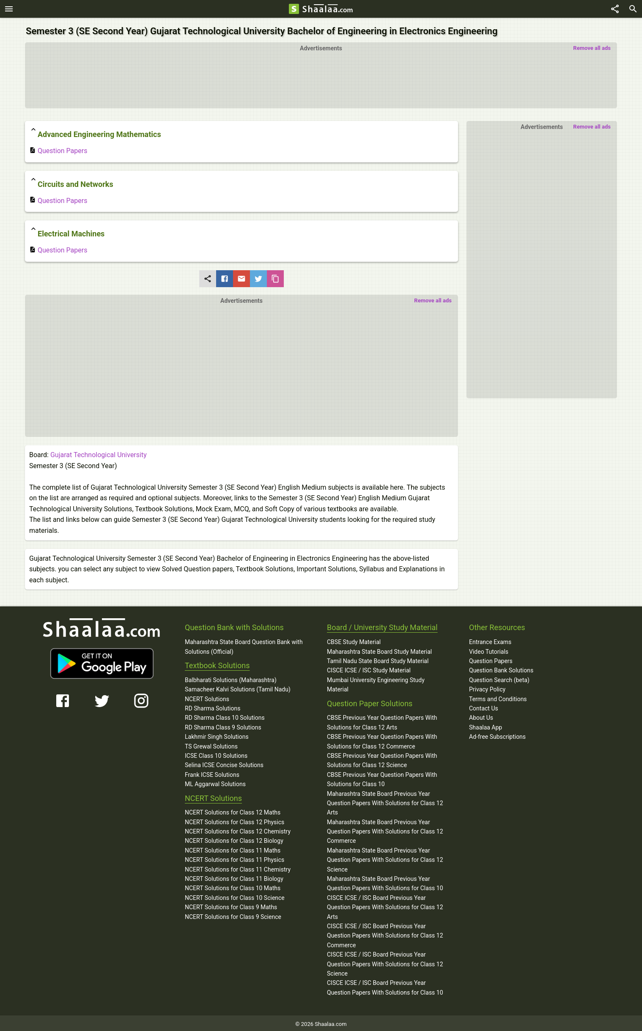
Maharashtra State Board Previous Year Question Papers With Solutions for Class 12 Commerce (385, 829)
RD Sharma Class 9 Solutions (223, 725)
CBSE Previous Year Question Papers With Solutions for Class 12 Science (382, 758)
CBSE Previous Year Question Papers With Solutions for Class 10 (382, 777)
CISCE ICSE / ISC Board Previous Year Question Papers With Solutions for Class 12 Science (385, 962)
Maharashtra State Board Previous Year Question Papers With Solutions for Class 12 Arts (385, 801)
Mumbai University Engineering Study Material (376, 683)
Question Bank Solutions (501, 668)
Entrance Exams (490, 639)
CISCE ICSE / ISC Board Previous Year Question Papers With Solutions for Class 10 (385, 985)
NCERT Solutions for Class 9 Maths (231, 905)
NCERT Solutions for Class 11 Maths (232, 848)
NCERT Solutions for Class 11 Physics (234, 857)
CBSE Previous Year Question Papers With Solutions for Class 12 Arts (382, 720)
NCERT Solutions (207, 696)
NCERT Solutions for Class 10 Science (235, 895)
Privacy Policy (487, 687)
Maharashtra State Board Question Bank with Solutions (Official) (244, 644)
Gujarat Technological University (98, 453)
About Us (481, 715)
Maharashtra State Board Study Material (379, 649)
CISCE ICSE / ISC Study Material (369, 668)
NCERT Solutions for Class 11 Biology (234, 876)
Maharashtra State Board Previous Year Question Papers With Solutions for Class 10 (385, 881)
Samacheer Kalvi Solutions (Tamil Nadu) (238, 687)
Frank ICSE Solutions (212, 772)
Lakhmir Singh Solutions (217, 734)
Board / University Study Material (382, 625)
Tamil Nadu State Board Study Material (377, 658)
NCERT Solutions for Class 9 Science (233, 914)
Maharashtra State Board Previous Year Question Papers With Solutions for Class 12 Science (385, 858)
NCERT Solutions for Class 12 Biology (234, 838)
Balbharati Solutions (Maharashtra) (231, 678)
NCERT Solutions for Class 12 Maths (232, 810)
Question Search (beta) (499, 678)
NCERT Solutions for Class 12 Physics (234, 819)
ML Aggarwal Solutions (215, 782)
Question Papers (58, 149)
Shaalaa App (485, 725)
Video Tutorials (488, 649)
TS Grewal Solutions (211, 743)
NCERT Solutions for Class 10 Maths (232, 886)
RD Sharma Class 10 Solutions (225, 715)
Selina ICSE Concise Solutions (224, 763)
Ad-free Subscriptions (497, 734)
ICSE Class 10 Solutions (216, 753)
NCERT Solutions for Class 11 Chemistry (238, 867)
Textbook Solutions (217, 663)
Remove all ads (592, 46)
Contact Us (483, 706)
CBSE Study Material (354, 639)
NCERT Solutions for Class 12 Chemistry (238, 829)
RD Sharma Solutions (212, 706)
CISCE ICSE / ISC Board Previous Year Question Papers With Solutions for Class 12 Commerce (385, 933)
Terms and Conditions (498, 696)
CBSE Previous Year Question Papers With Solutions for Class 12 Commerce (382, 739)
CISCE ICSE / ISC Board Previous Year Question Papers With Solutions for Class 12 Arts (385, 905)
